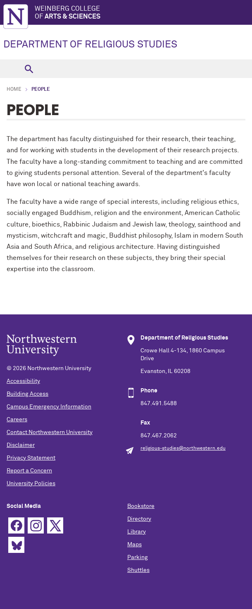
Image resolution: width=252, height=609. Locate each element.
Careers (17, 420)
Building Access (27, 394)
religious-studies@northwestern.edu (183, 448)
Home (14, 89)
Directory (139, 519)
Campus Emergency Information (49, 407)
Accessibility (23, 381)
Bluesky (16, 545)
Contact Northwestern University (50, 432)
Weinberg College (143, 13)
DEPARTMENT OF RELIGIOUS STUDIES (90, 45)
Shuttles (138, 570)
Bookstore (141, 506)
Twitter (55, 525)
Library (136, 532)
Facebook (16, 525)
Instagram (36, 525)
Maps (134, 545)
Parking (137, 557)
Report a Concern (29, 471)
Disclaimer (21, 445)
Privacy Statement (31, 458)
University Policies (31, 483)
